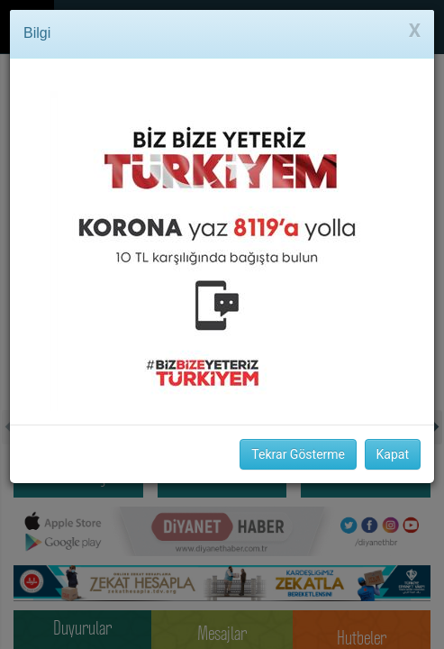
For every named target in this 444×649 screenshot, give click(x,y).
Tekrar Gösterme (298, 454)
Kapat (392, 454)
